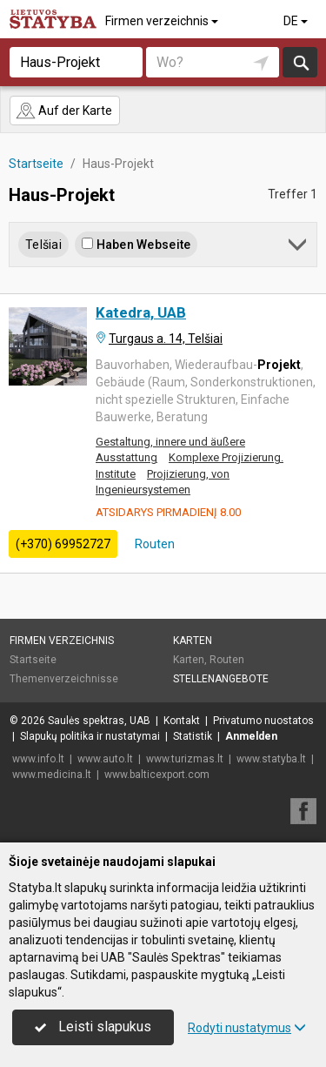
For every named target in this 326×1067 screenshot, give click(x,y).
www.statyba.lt (271, 759)
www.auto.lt (105, 759)
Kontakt (181, 721)
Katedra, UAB (141, 312)
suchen (300, 62)
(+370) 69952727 (63, 544)
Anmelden (251, 736)
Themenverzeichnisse (64, 679)
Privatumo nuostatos (263, 721)
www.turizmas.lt (184, 759)
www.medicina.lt (51, 774)
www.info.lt (38, 759)
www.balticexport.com (157, 774)
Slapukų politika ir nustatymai (90, 736)
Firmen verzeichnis (163, 21)
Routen (153, 544)
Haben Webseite (136, 245)
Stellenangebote (221, 679)
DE (296, 21)
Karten (192, 640)
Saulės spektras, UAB (99, 721)
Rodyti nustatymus (247, 1028)
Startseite (33, 660)
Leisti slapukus (93, 1026)
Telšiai (43, 245)
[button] (298, 248)
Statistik (192, 736)
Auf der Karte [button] (64, 110)
